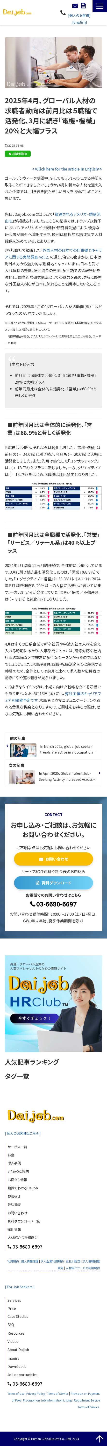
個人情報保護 (29, 1261)
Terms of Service (57, 1393)
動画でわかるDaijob (22, 1187)
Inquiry (13, 1358)
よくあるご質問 (18, 1170)
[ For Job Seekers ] (20, 1286)
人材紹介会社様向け (22, 1237)
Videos (12, 1341)
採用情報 (14, 1229)
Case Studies (17, 1316)
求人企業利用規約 (52, 1261)
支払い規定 (73, 1261)
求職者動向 (19, 154)
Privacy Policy (35, 1393)
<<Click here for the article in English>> (67, 169)
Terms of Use (15, 1393)
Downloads (16, 1366)
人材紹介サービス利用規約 (83, 1268)
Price (11, 1308)
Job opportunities (22, 1374)
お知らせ (13, 1196)
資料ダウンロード (84, 6)
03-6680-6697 (63, 12)
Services (14, 1300)
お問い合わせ (75, 6)
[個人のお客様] (79, 15)
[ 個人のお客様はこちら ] (24, 1133)
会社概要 (14, 1204)
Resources (15, 1333)
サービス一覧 (17, 1146)
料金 (10, 1154)
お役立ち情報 (17, 1179)
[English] (79, 22)
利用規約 (13, 1261)
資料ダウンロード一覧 (23, 1221)
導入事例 (14, 1162)
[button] (100, 6)
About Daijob (18, 1349)
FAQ (10, 1324)
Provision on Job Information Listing (47, 1400)
